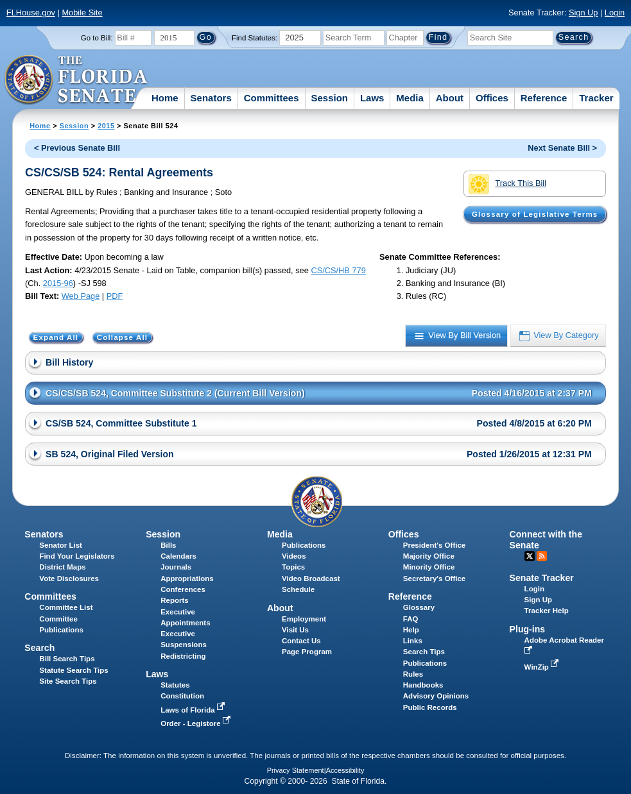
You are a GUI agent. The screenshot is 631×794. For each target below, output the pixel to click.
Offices (492, 97)
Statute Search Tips (73, 670)
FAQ (411, 619)
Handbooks (423, 685)
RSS (542, 556)
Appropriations (187, 578)
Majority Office (428, 556)
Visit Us (295, 630)
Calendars (178, 556)
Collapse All (122, 337)
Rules (413, 674)
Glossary (419, 607)
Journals (175, 567)
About (449, 97)
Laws (372, 97)
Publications (303, 545)
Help (411, 630)
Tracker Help (546, 610)
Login (615, 12)
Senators (211, 97)
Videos (294, 556)
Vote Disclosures (69, 578)
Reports (174, 600)
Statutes (174, 685)
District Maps (62, 567)
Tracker (596, 97)
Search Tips (424, 651)
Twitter (529, 556)
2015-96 (58, 283)
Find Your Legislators (76, 556)
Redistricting (182, 656)
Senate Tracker (542, 578)
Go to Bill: (97, 38)
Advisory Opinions (436, 696)
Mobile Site (82, 12)
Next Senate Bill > (562, 148)
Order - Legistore (196, 723)
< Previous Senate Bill (77, 148)
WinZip (542, 667)
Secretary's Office (434, 578)
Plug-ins (528, 629)
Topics (293, 567)
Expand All (56, 337)
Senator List (60, 545)
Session (329, 97)
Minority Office (429, 567)
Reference (544, 97)
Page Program (307, 651)
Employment (304, 619)
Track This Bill (507, 184)
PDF (115, 296)
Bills (168, 545)
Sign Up (583, 12)
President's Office (434, 545)
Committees (271, 97)
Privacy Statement (295, 770)
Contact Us (301, 641)
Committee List (65, 607)
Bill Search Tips (66, 659)
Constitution (182, 696)
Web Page (81, 296)
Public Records (430, 707)
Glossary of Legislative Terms (535, 214)
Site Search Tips (67, 681)
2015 (106, 126)
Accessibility (345, 770)
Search (39, 648)
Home (164, 97)
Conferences (182, 589)
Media (410, 97)
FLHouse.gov (30, 12)
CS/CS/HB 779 (338, 270)
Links (412, 641)
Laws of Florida (193, 710)
